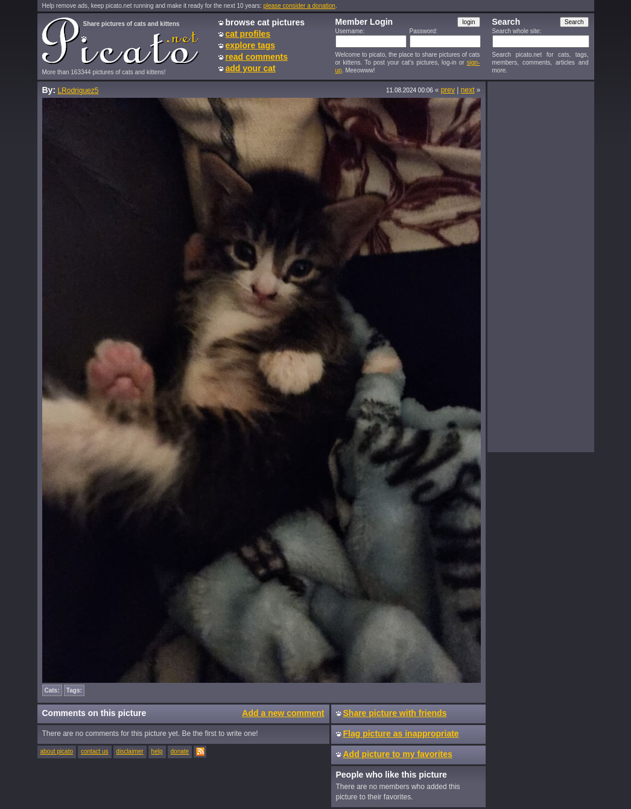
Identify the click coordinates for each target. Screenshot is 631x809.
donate (180, 751)
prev (448, 90)
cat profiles (248, 34)
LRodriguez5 (77, 90)
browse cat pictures (265, 22)
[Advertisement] (540, 266)
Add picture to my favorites (397, 754)
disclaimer (130, 751)
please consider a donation (299, 5)
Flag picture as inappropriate (401, 733)
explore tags (250, 45)
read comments (257, 57)
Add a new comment (283, 713)
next (468, 90)
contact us (95, 751)
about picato (57, 751)
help (157, 751)
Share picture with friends (395, 713)
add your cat (251, 68)
